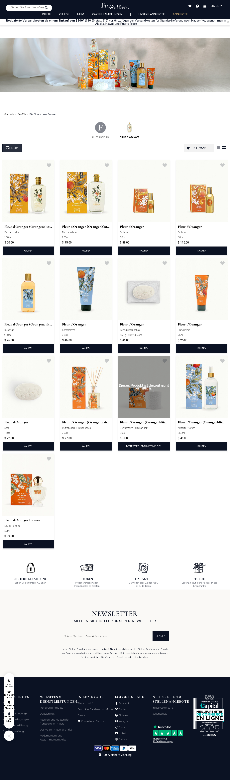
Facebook (123, 703)
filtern (12, 147)
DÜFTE (46, 14)
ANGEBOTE (180, 14)
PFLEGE (64, 14)
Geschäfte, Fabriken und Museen (96, 709)
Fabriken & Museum (9, 707)
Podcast (123, 739)
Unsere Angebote (152, 14)
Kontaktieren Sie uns (92, 721)
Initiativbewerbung (163, 707)
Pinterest (123, 715)
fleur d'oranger (129, 130)
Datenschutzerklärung (15, 725)
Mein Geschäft (9, 685)
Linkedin (123, 733)
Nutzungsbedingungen (15, 719)
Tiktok (121, 727)
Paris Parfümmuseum (53, 707)
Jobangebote (160, 713)
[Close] (228, 22)
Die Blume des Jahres (9, 718)
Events (81, 715)
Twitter (122, 709)
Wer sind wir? (85, 703)
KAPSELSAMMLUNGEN (107, 14)
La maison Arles (9, 696)
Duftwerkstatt (47, 713)
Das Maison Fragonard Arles (56, 729)
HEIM (80, 14)
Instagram (124, 721)
